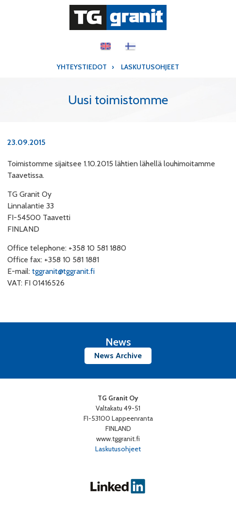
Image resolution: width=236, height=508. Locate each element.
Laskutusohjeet (150, 67)
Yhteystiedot (82, 67)
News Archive (118, 355)
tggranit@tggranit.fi (63, 271)
